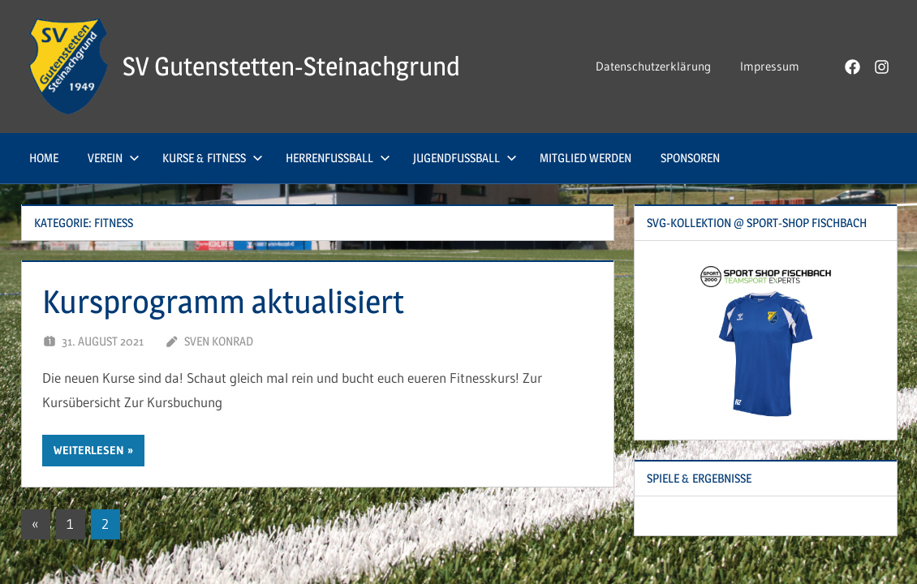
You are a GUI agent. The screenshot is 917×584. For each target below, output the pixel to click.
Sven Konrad (218, 341)
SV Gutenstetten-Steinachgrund (291, 66)
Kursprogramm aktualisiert (223, 301)
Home (43, 157)
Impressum (769, 66)
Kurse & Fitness (212, 157)
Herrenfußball (338, 157)
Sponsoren (690, 157)
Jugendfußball (465, 157)
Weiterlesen (89, 450)
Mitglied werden (585, 157)
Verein (114, 157)
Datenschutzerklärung (653, 66)
